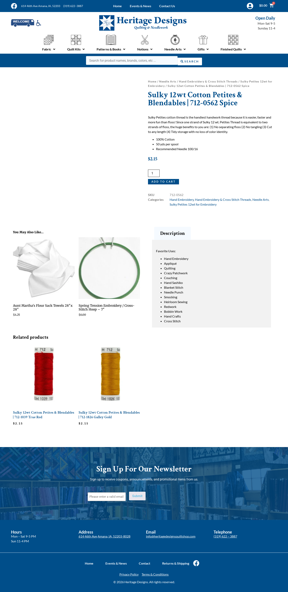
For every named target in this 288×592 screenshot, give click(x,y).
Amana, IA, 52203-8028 (114, 534)
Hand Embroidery (182, 199)
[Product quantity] (154, 172)
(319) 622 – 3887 (225, 534)
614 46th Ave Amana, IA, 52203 (40, 6)
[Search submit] (190, 60)
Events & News (140, 6)
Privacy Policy (129, 572)
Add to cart (163, 180)
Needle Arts (167, 80)
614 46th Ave (88, 534)
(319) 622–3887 (73, 6)
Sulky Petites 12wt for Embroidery (193, 204)
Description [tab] (172, 232)
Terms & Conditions (155, 572)
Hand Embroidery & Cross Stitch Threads (208, 80)
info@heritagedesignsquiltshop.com (170, 534)
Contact (144, 561)
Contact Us (167, 6)
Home (117, 6)
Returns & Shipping (175, 561)
